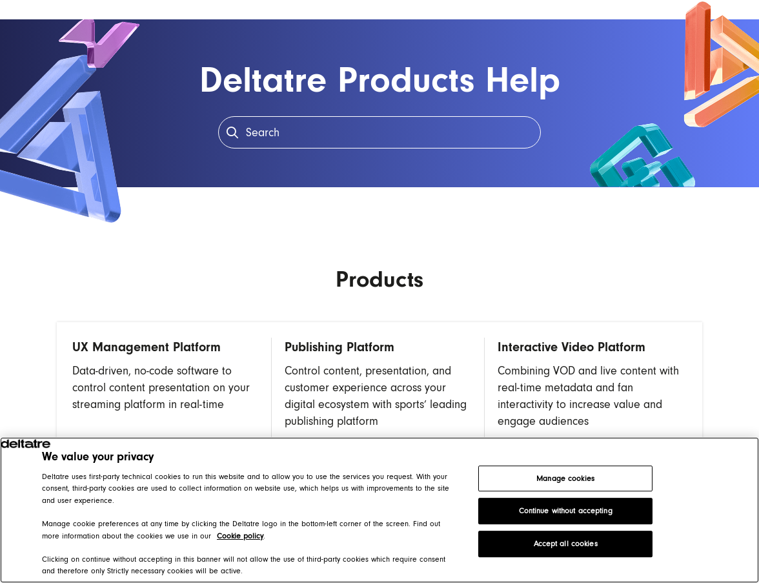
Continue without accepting (565, 511)
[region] (379, 510)
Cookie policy (240, 535)
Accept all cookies (566, 543)
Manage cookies (565, 478)
